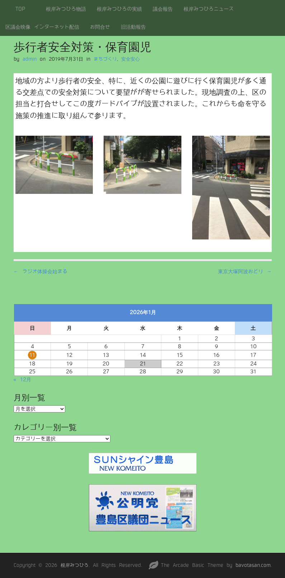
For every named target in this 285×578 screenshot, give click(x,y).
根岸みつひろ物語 (66, 9)
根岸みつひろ (75, 565)
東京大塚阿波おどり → (245, 271)
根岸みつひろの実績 (119, 9)
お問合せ (100, 27)
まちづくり (105, 59)
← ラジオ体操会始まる (40, 271)
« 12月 (22, 379)
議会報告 (163, 9)
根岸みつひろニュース (209, 9)
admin (30, 59)
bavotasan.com (253, 565)
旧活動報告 (133, 27)
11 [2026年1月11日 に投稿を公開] (32, 355)
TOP (20, 9)
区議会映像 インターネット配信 (42, 27)
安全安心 (130, 59)
